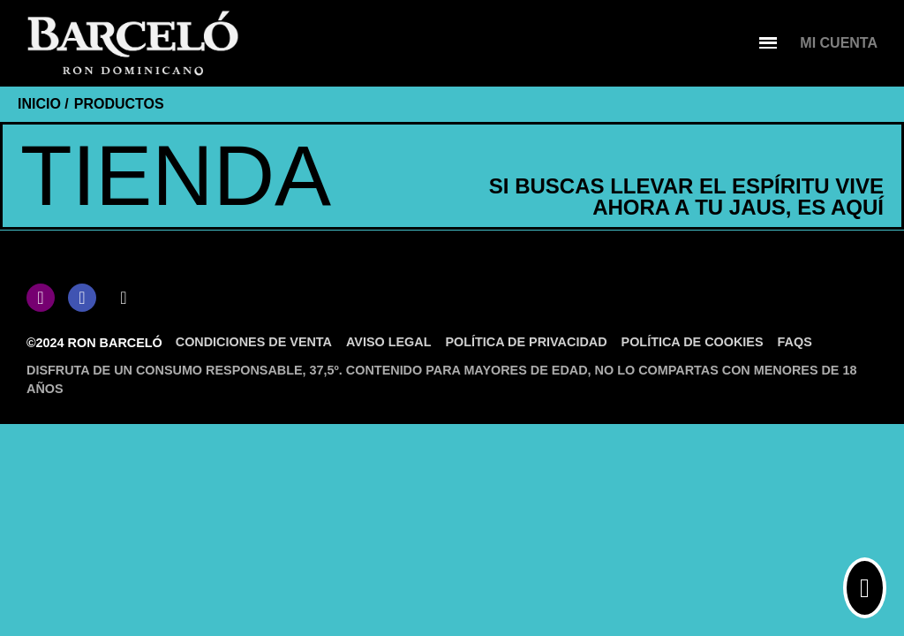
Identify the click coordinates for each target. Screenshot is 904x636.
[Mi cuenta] (839, 43)
